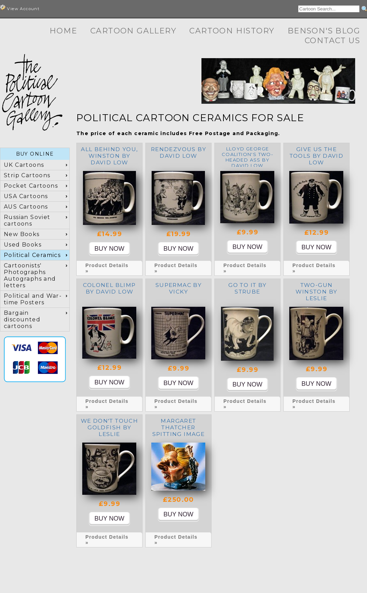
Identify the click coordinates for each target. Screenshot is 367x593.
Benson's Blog (324, 31)
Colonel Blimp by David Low (109, 288)
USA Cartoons (26, 196)
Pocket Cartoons (31, 185)
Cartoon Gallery (133, 31)
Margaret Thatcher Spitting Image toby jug (178, 431)
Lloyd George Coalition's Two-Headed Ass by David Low (247, 157)
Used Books (22, 244)
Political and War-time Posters (33, 299)
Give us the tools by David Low (317, 156)
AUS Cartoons (26, 206)
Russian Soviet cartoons (27, 220)
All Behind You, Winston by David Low (109, 156)
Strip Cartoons (27, 175)
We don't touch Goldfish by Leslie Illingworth (109, 431)
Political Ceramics (32, 255)
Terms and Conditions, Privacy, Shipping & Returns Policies (268, 581)
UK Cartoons (24, 165)
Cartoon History (231, 31)
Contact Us (332, 40)
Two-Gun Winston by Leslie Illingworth (316, 295)
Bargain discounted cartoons (22, 319)
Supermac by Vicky (178, 288)
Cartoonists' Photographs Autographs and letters (30, 275)
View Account (19, 8)
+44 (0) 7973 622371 (260, 575)
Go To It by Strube (247, 288)
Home (63, 31)
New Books (22, 234)
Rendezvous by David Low (178, 152)
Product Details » (107, 268)
